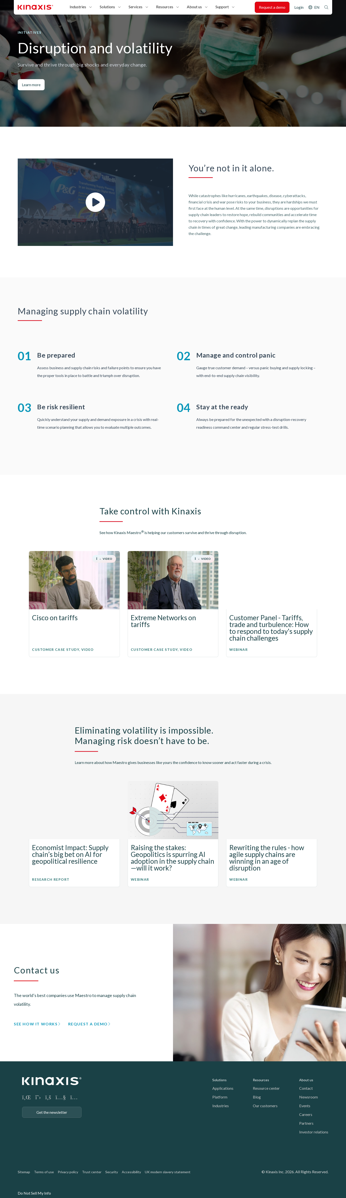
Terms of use (44, 1172)
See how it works (36, 1024)
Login (299, 7)
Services (135, 6)
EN (317, 7)
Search (326, 7)
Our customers (265, 1105)
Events (304, 1105)
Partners (306, 1123)
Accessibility (131, 1172)
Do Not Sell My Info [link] (34, 1193)
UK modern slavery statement (167, 1172)
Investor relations (313, 1132)
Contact (306, 1088)
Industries (78, 6)
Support (222, 6)
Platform (219, 1097)
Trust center (91, 1172)
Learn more (31, 84)
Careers (305, 1114)
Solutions (107, 6)
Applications (222, 1088)
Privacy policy (68, 1172)
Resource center (266, 1088)
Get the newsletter (51, 1112)
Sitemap (24, 1172)
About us (194, 6)
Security (111, 1172)
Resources (164, 6)
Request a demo (272, 7)
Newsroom (308, 1097)
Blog (257, 1097)
